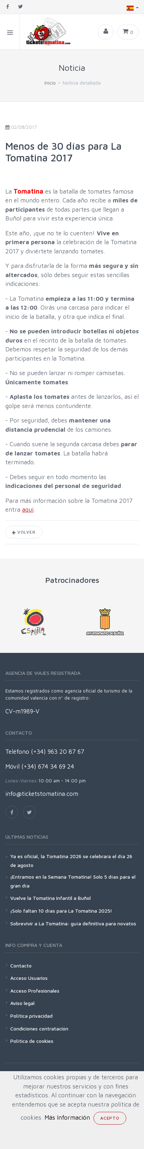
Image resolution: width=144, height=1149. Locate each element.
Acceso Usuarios (29, 978)
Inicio (50, 83)
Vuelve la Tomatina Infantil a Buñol (50, 898)
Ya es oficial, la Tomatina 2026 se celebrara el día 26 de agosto (71, 860)
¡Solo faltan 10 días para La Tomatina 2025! (61, 911)
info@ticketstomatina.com (41, 793)
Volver (24, 532)
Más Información (67, 1117)
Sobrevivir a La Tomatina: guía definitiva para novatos (73, 923)
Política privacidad (31, 1016)
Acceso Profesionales (34, 991)
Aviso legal (22, 1003)
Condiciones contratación (39, 1029)
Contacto (21, 966)
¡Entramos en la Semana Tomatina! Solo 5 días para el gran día (72, 881)
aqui (27, 509)
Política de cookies (31, 1041)
